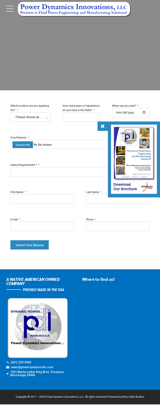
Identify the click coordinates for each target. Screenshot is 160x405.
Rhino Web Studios (133, 397)
